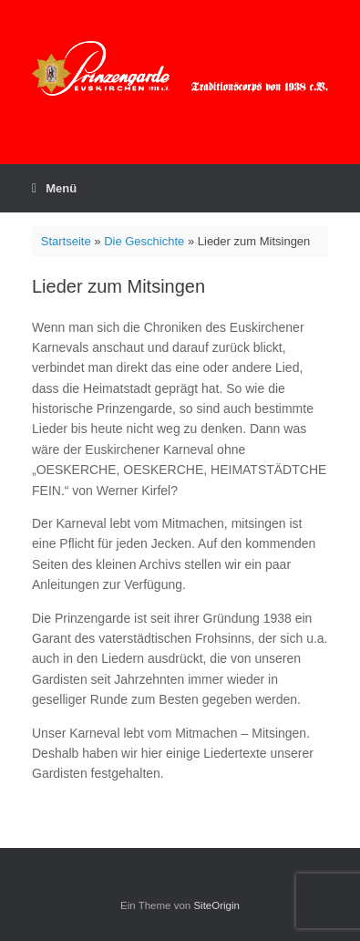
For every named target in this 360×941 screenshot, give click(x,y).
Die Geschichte (144, 241)
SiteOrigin (216, 905)
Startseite (66, 241)
